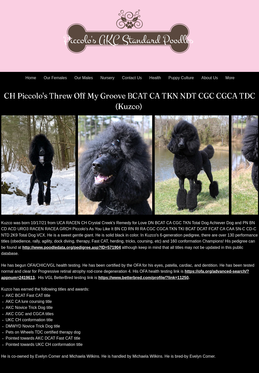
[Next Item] (249, 165)
